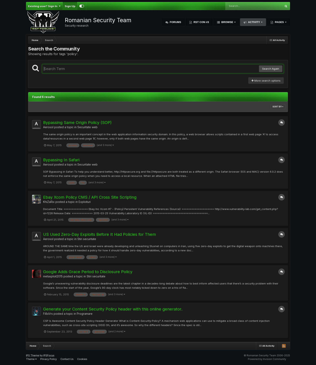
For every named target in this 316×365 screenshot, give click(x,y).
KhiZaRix (49, 201)
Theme (31, 359)
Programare (85, 313)
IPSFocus (48, 355)
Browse (227, 22)
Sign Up (70, 6)
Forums (175, 22)
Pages (279, 22)
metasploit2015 (53, 276)
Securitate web (87, 127)
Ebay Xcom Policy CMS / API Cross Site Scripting (89, 197)
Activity (254, 22)
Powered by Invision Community (267, 359)
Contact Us (67, 359)
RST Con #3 (201, 22)
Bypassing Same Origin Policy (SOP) (77, 122)
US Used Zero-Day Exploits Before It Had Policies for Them (99, 234)
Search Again (270, 68)
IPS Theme (32, 355)
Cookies (82, 359)
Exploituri (85, 201)
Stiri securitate (86, 239)
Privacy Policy (48, 359)
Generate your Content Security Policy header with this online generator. (112, 309)
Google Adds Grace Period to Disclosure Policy (87, 271)
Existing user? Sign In (44, 6)
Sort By (277, 106)
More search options (266, 80)
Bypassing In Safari (61, 159)
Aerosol (48, 127)
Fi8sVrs (48, 313)
